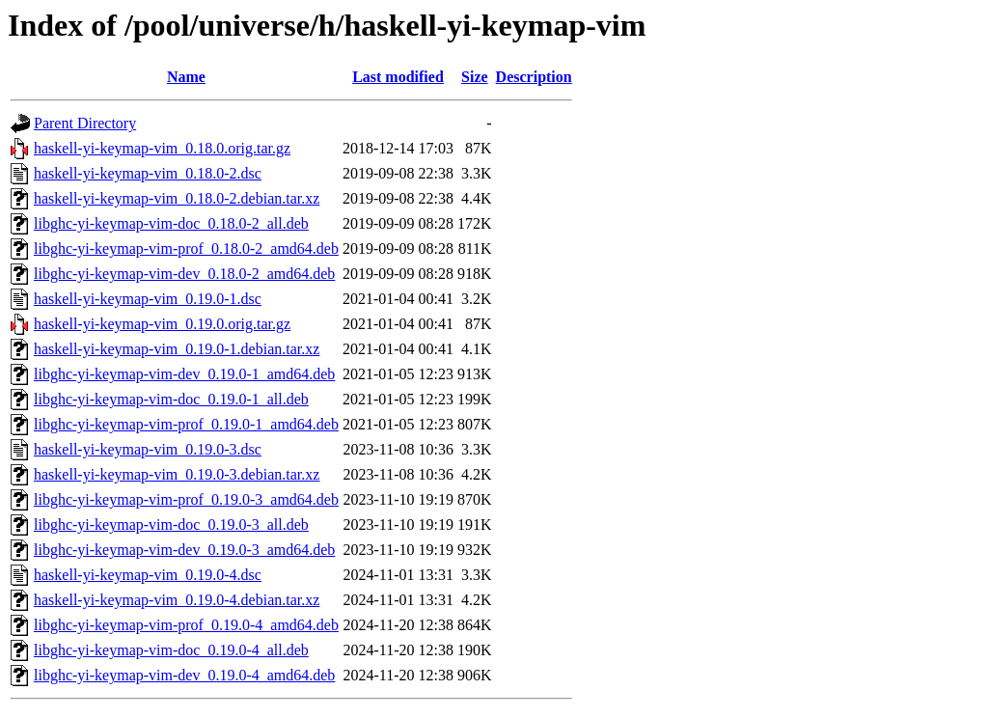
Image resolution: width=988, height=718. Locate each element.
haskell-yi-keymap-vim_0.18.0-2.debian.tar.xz (176, 198)
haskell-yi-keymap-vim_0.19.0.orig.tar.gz (162, 324)
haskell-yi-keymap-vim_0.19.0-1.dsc (147, 298)
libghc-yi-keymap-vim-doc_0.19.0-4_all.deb (171, 650)
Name (186, 77)
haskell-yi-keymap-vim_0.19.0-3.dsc (147, 449)
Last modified (398, 77)
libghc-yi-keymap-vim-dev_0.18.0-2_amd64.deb (184, 273)
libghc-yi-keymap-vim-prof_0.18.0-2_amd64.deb (186, 248)
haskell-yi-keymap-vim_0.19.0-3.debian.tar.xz (176, 474)
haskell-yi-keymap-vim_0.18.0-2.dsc (147, 173)
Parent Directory (85, 123)
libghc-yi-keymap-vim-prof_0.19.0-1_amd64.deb (186, 424)
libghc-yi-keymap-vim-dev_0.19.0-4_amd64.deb (184, 675)
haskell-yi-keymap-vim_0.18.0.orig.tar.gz (162, 148)
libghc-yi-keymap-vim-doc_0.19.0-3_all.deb (171, 524)
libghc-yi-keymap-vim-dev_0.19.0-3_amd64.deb (184, 549)
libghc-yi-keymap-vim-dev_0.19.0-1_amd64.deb (184, 374)
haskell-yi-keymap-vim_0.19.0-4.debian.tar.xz (176, 600)
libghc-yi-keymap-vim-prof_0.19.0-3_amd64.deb (186, 499)
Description (534, 77)
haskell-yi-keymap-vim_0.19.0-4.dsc (147, 574)
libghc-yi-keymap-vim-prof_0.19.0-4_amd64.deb (186, 625)
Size (474, 77)
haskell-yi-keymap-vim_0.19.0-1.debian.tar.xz (176, 349)
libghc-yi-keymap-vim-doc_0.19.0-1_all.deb (171, 399)
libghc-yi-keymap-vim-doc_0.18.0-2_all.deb (171, 223)
